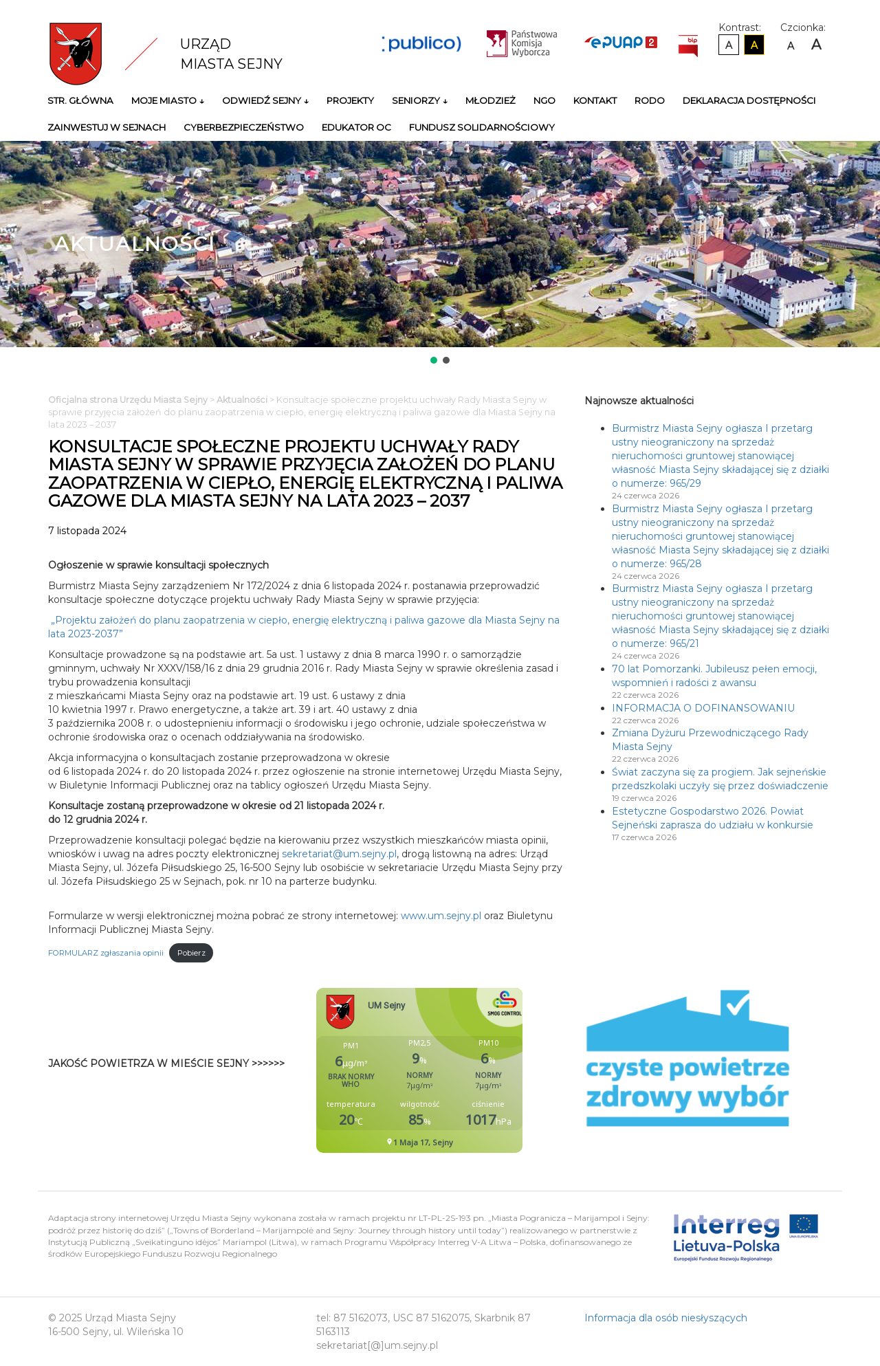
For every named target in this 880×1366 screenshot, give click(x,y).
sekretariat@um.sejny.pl (339, 854)
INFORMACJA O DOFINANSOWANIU (703, 708)
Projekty (350, 100)
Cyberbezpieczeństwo (244, 127)
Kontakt (595, 100)
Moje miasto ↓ (167, 100)
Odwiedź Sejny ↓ (265, 100)
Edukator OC (356, 127)
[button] (433, 360)
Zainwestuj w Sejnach (106, 127)
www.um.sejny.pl (441, 916)
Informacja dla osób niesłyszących (665, 1318)
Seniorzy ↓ (420, 100)
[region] (440, 253)
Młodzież (490, 100)
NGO (545, 100)
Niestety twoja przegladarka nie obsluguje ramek (453, 1070)
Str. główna (80, 100)
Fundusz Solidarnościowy (482, 127)
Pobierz (191, 953)
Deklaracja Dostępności (749, 100)
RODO (650, 100)
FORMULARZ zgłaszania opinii (106, 953)
